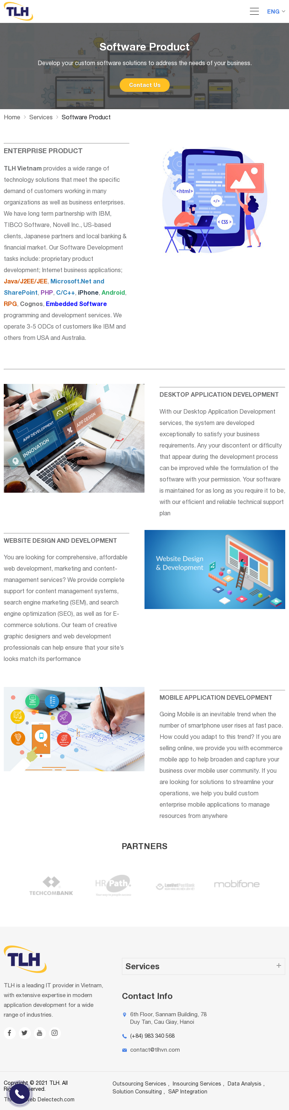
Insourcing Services (197, 1084)
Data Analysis (245, 1084)
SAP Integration (187, 1092)
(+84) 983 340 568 (152, 1035)
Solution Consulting (137, 1092)
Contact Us (144, 85)
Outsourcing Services (139, 1084)
